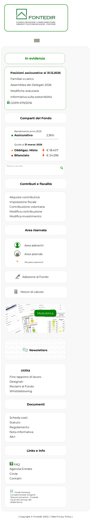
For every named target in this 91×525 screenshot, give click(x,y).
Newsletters (38, 350)
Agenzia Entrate (21, 469)
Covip (14, 473)
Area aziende (33, 254)
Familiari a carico (22, 79)
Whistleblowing (21, 391)
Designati (16, 381)
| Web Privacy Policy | (61, 516)
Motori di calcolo (32, 292)
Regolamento (19, 427)
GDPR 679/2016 (21, 103)
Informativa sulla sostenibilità (31, 97)
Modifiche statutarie (24, 91)
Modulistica (45, 313)
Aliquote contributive (25, 197)
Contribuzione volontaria (27, 206)
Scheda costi (19, 417)
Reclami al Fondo (22, 386)
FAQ (15, 464)
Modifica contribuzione (26, 211)
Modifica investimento (25, 216)
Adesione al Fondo (35, 277)
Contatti (15, 478)
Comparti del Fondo (36, 118)
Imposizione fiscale (23, 202)
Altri (12, 436)
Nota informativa (21, 432)
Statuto (15, 422)
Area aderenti (34, 245)
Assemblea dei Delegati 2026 (31, 85)
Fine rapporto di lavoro (25, 377)
